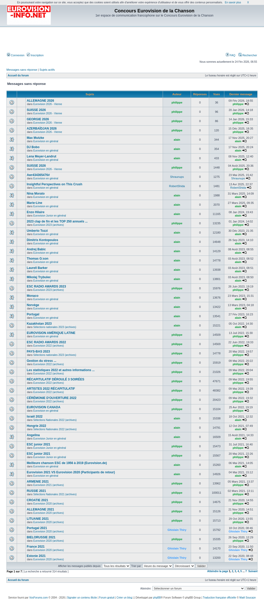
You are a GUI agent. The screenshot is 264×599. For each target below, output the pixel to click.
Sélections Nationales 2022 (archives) (55, 420)
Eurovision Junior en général (49, 215)
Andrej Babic (36, 249)
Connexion (15, 55)
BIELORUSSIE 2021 (41, 537)
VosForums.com (38, 597)
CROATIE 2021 (37, 500)
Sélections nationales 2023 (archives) (54, 327)
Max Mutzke (35, 138)
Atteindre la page (217, 571)
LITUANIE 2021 (38, 519)
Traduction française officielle (219, 597)
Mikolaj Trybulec (39, 277)
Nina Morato (36, 193)
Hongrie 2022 (36, 426)
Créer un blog (124, 597)
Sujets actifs (47, 69)
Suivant (253, 571)
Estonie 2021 (36, 556)
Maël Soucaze (248, 597)
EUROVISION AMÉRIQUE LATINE (51, 333)
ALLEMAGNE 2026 (40, 100)
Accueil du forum (18, 75)
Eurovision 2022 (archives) (48, 345)
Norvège (33, 305)
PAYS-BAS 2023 (38, 351)
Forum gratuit (106, 597)
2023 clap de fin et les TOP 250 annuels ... (57, 221)
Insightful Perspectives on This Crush (54, 184)
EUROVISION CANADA (44, 407)
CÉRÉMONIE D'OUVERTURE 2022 (52, 398)
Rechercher (247, 55)
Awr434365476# (38, 175)
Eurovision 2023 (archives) (48, 224)
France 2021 (36, 546)
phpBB (157, 597)
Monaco (32, 296)
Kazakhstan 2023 (39, 323)
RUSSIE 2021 (36, 491)
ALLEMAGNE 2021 (40, 509)
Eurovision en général (45, 141)
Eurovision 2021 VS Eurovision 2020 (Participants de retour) (71, 472)
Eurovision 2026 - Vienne (47, 104)
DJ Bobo (33, 147)
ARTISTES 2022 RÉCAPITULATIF (51, 388)
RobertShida (177, 186)
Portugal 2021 (37, 528)
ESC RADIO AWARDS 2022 (46, 342)
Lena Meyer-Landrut (41, 156)
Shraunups (177, 176)
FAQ (230, 55)
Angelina (33, 435)
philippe (176, 102)
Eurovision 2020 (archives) (48, 503)
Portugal (33, 314)
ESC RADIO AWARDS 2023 (46, 286)
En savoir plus (233, 2)
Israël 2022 (35, 416)
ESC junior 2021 (38, 444)
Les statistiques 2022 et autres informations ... (61, 370)
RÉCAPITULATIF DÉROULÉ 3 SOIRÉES (55, 379)
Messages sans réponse (21, 69)
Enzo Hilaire (36, 212)
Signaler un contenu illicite (82, 597)
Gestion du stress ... (41, 361)
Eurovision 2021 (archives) (48, 485)
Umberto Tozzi (37, 231)
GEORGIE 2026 (38, 119)
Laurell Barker (37, 268)
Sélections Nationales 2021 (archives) (55, 494)
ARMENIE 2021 (38, 481)
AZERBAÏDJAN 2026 (42, 128)
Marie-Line (34, 203)
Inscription (35, 55)
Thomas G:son (37, 258)
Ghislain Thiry (177, 529)
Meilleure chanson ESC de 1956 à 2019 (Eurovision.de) (67, 463)
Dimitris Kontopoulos (42, 240)
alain (177, 139)
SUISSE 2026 (36, 110)
